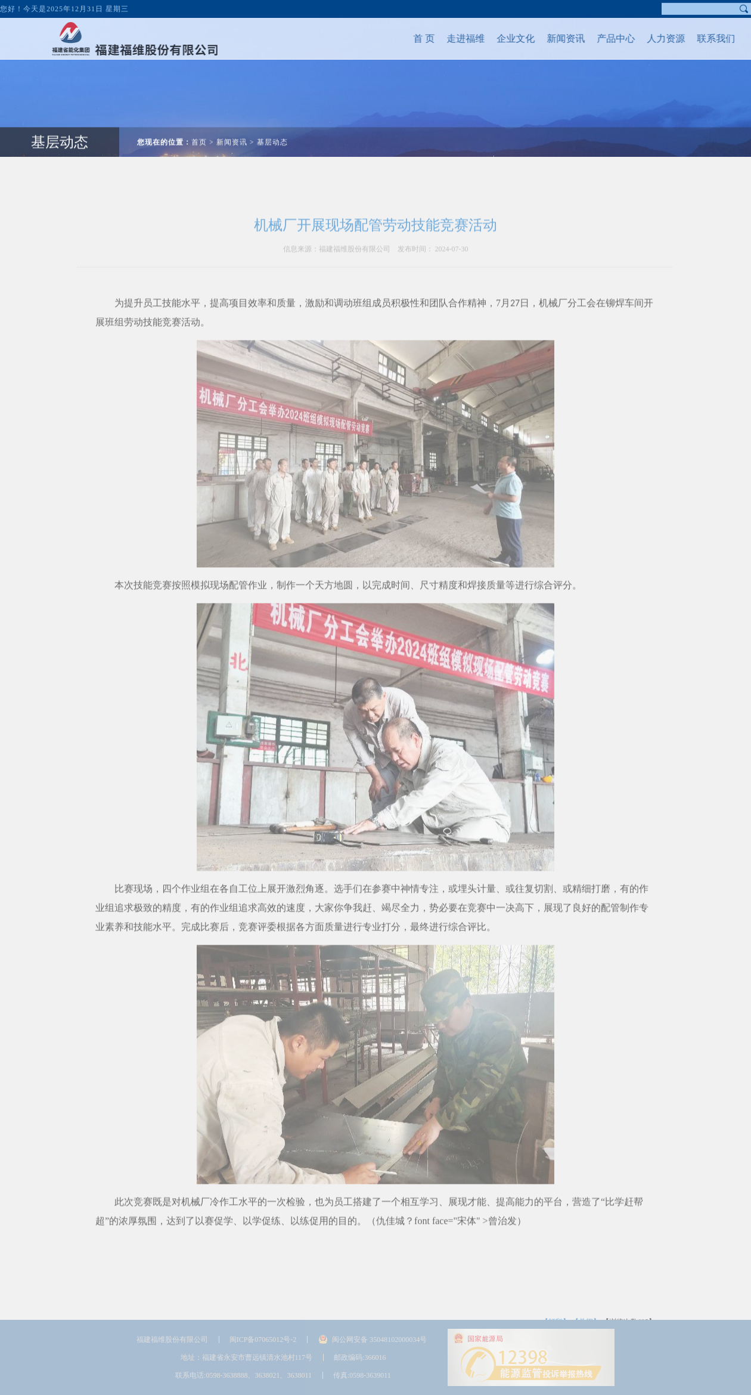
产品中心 (607, 38)
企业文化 (507, 38)
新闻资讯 (557, 38)
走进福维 (456, 38)
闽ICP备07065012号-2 (263, 1339)
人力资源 (657, 38)
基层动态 (59, 133)
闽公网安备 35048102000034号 (379, 1339)
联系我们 (707, 38)
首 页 (415, 38)
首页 (199, 133)
